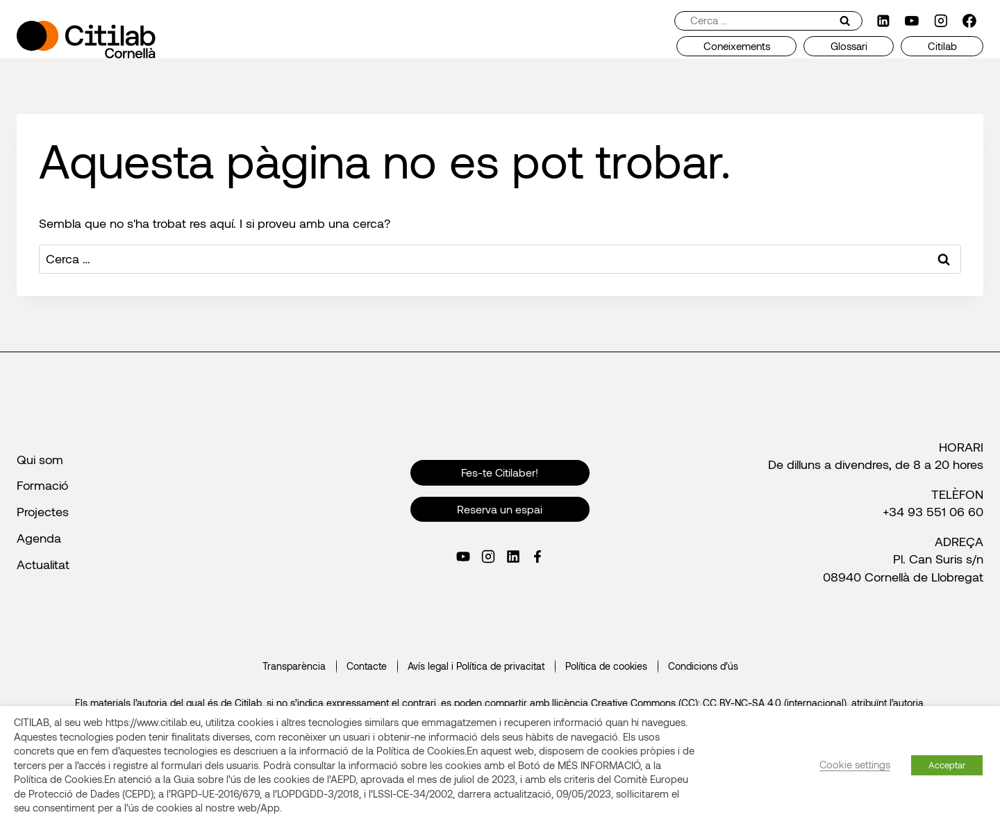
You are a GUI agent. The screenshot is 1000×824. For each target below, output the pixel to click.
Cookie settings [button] (854, 764)
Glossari (849, 46)
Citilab (942, 46)
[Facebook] (969, 21)
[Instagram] (941, 21)
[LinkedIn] (883, 21)
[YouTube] (912, 21)
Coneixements (736, 46)
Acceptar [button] (946, 765)
